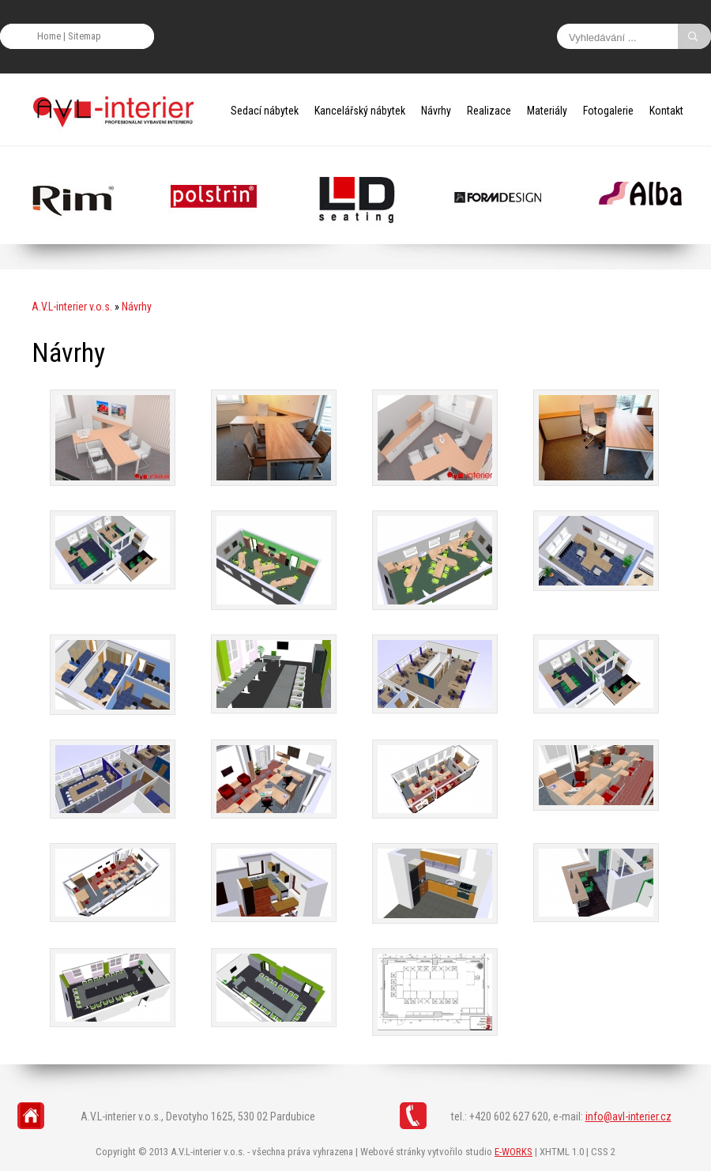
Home (49, 36)
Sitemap (84, 36)
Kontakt (666, 110)
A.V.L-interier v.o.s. (72, 306)
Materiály (547, 110)
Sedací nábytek (265, 110)
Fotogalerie (608, 110)
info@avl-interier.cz (628, 1116)
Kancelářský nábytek (359, 110)
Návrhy (436, 110)
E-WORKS (513, 1152)
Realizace (489, 110)
